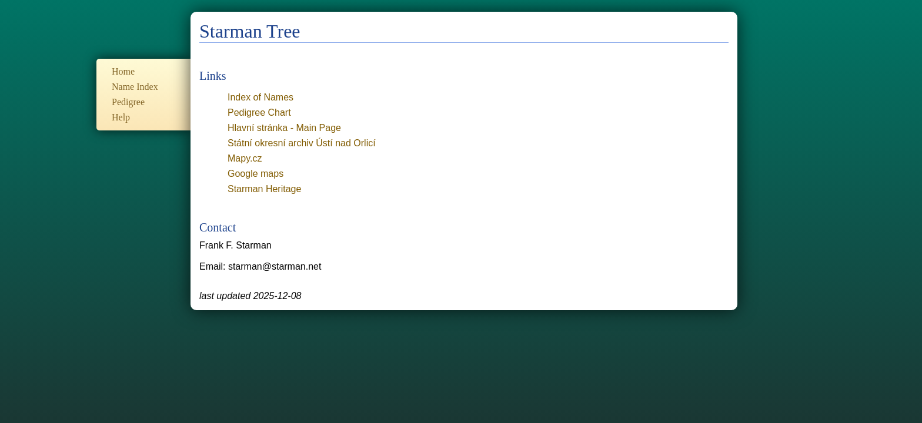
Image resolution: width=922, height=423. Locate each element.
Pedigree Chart (259, 113)
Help (121, 117)
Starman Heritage (264, 189)
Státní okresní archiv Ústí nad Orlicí (302, 143)
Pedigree (128, 102)
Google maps (255, 174)
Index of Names (260, 97)
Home (123, 71)
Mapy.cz (245, 158)
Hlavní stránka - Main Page (284, 128)
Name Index (135, 87)
